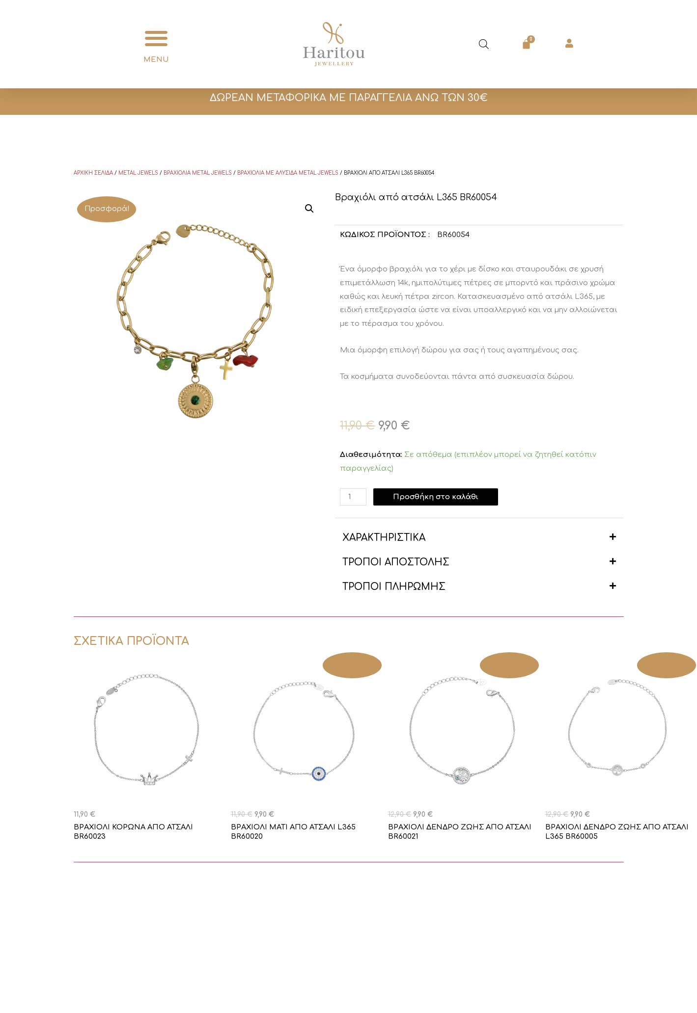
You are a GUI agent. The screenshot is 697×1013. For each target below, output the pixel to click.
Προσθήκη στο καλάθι (436, 497)
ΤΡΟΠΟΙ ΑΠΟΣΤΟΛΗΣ (395, 562)
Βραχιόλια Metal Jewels (198, 173)
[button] (156, 38)
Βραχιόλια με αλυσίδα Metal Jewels (287, 173)
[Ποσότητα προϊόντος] (353, 497)
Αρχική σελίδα (93, 173)
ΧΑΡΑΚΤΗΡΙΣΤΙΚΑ (383, 538)
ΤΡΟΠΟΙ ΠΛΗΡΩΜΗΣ (394, 587)
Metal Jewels (138, 173)
